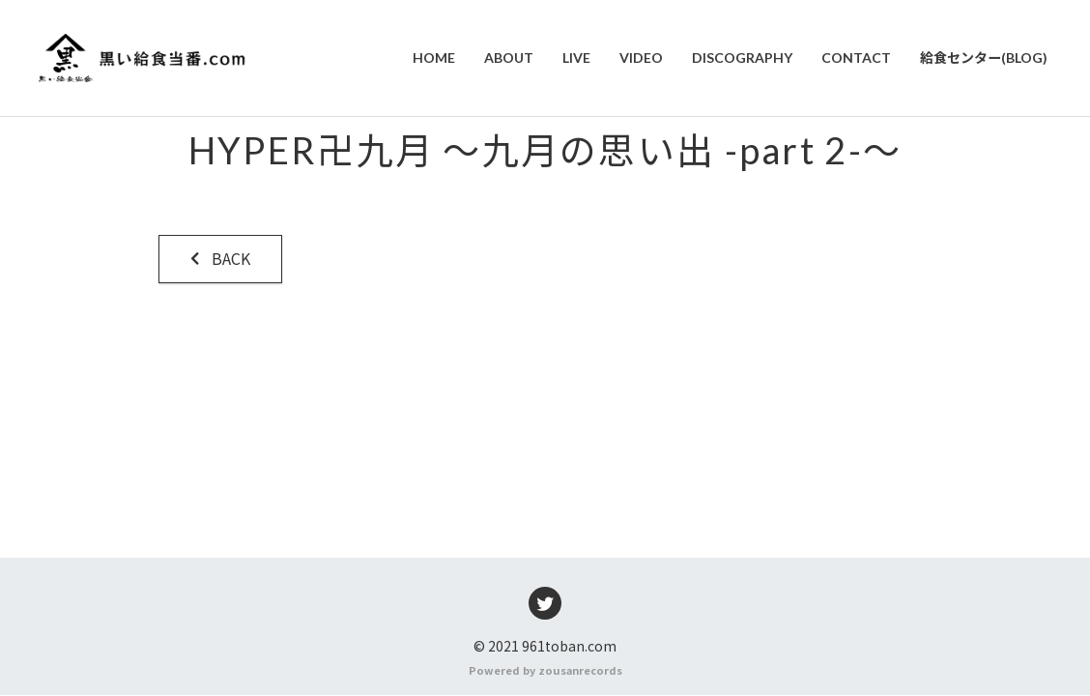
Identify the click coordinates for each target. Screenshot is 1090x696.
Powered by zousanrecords (545, 671)
